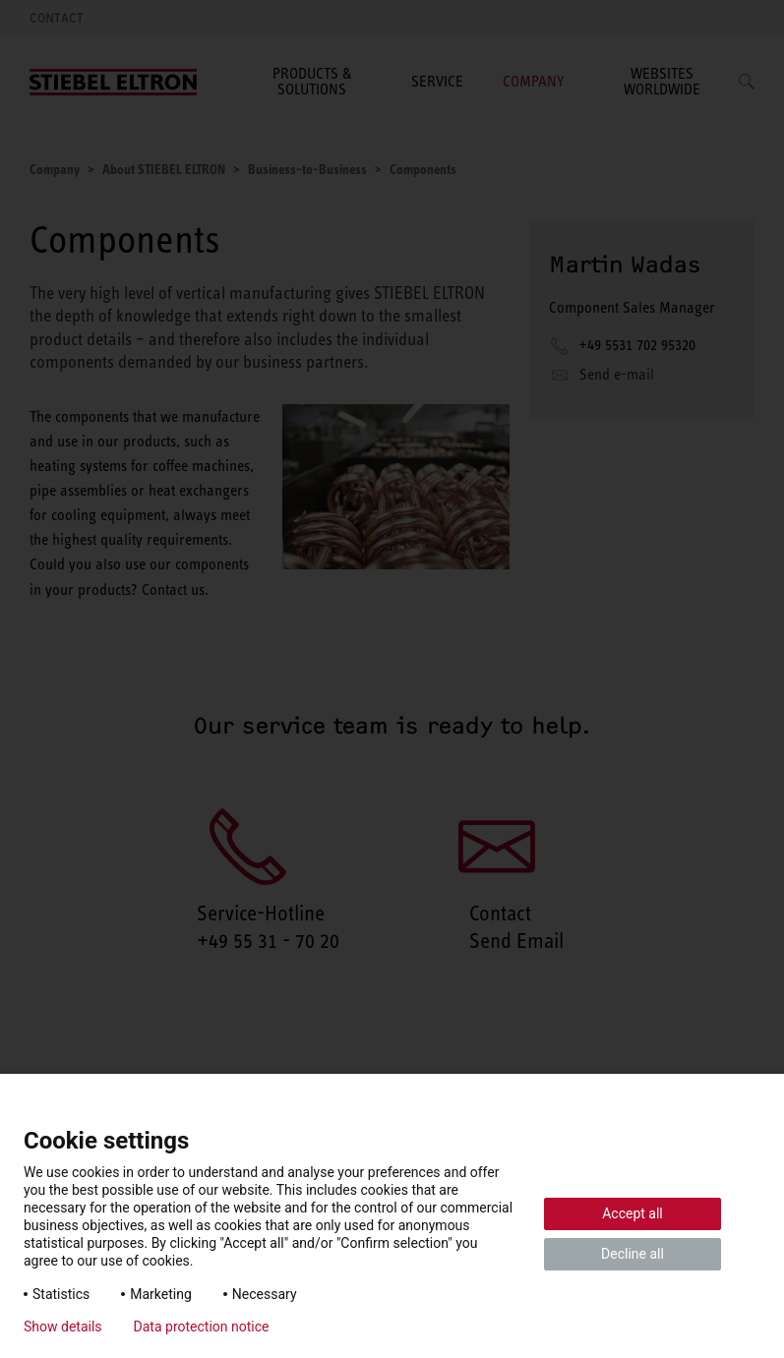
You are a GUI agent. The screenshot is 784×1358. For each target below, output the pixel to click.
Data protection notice (202, 1326)
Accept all (632, 1213)
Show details (63, 1326)
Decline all (632, 1254)
